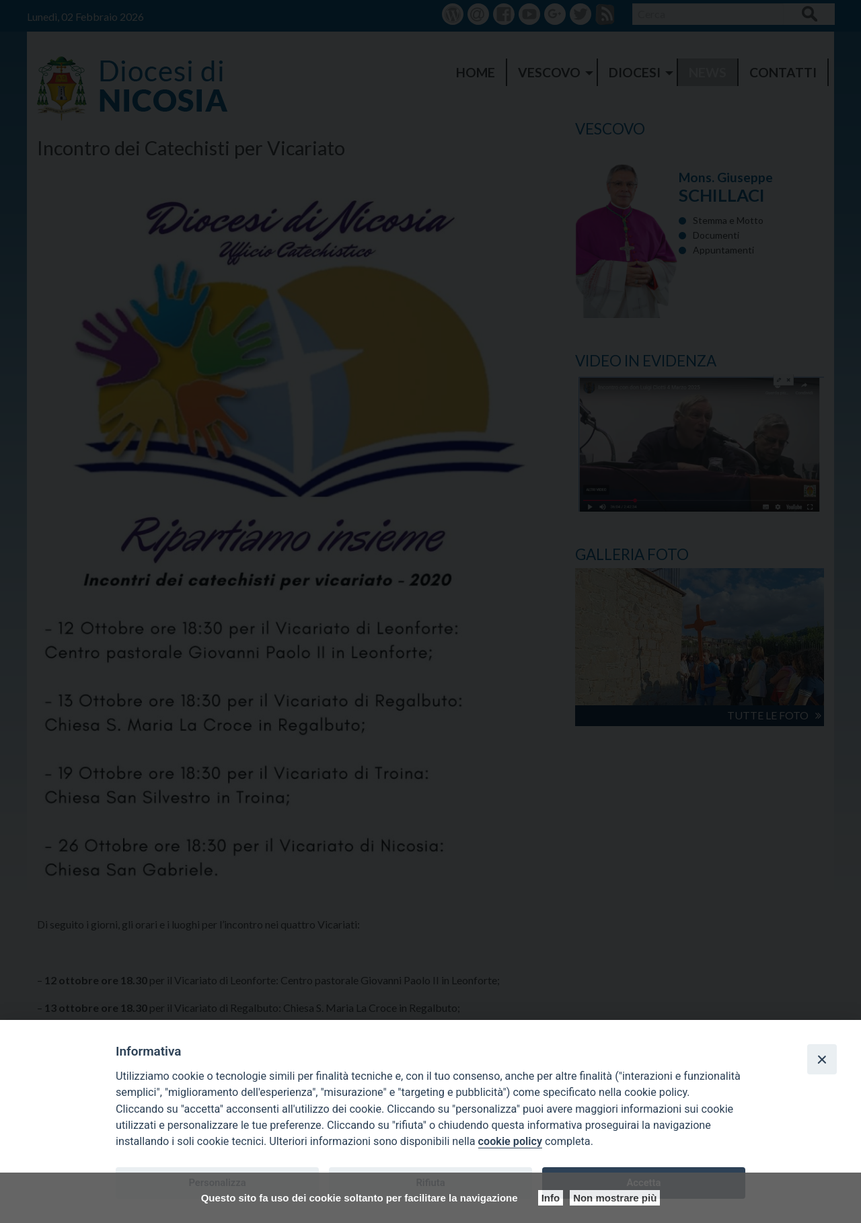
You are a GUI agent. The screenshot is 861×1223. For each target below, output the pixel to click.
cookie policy (510, 1141)
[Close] (822, 1059)
